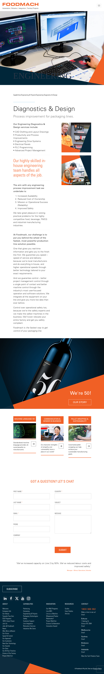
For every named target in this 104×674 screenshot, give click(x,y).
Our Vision (5, 633)
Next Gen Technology (9, 643)
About (5, 604)
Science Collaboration (53, 623)
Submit (63, 549)
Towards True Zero (8, 616)
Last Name (17, 502)
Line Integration (28, 623)
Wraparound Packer (52, 616)
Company (16, 535)
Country (58, 491)
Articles (67, 613)
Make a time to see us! (88, 612)
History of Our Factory (9, 653)
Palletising (26, 608)
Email (16, 513)
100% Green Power (8, 621)
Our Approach (6, 638)
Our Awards (6, 646)
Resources (69, 604)
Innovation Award (51, 626)
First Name (18, 491)
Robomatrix (49, 618)
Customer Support (28, 621)
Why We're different (8, 631)
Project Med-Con (7, 656)
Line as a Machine (52, 613)
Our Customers (7, 641)
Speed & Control (7, 636)
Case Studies (69, 611)
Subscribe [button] (12, 588)
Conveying (26, 611)
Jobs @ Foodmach (8, 626)
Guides (67, 608)
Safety (25, 618)
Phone (15, 524)
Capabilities (17, 95)
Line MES (49, 611)
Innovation (50, 604)
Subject (58, 502)
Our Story (80, 402)
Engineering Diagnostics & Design (46, 95)
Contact (84, 604)
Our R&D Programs (52, 608)
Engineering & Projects (28, 95)
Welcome (5, 608)
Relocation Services (29, 626)
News (4, 628)
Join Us (4, 623)
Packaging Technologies (30, 616)
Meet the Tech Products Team (90, 656)
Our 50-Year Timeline (9, 651)
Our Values (5, 613)
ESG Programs (6, 618)
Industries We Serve (29, 628)
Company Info (6, 611)
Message (58, 513)
